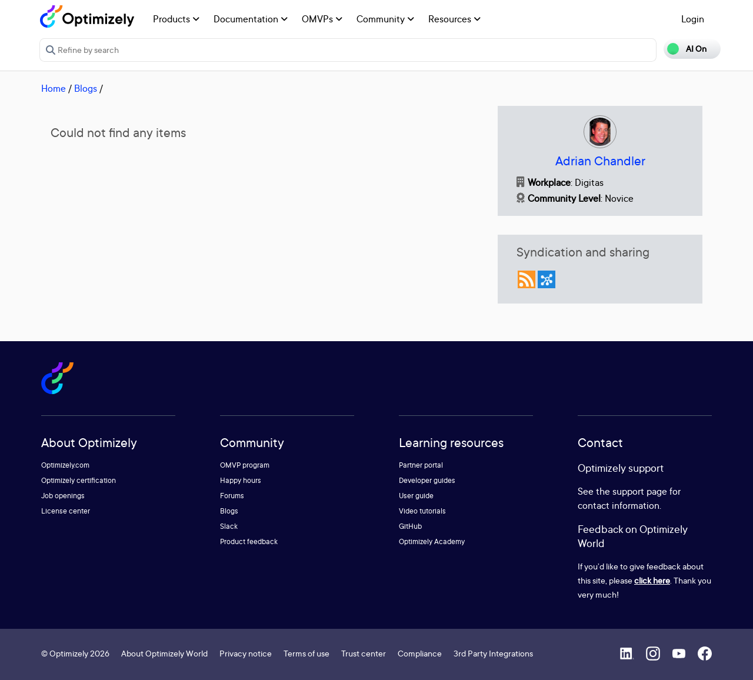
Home (53, 88)
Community (385, 18)
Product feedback (249, 541)
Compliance (420, 653)
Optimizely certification (78, 480)
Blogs (85, 88)
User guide (416, 496)
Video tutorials (422, 511)
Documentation (251, 18)
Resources (454, 18)
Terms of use (306, 653)
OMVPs (322, 18)
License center (65, 511)
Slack (229, 526)
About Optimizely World (164, 653)
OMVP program (244, 465)
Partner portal (421, 465)
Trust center (363, 653)
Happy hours (240, 480)
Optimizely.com (65, 465)
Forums (232, 496)
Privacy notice (245, 653)
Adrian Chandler (600, 160)
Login (692, 18)
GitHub (410, 526)
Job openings (63, 496)
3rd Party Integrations (493, 653)
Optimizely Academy (432, 541)
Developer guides (427, 480)
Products (176, 18)
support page (639, 491)
